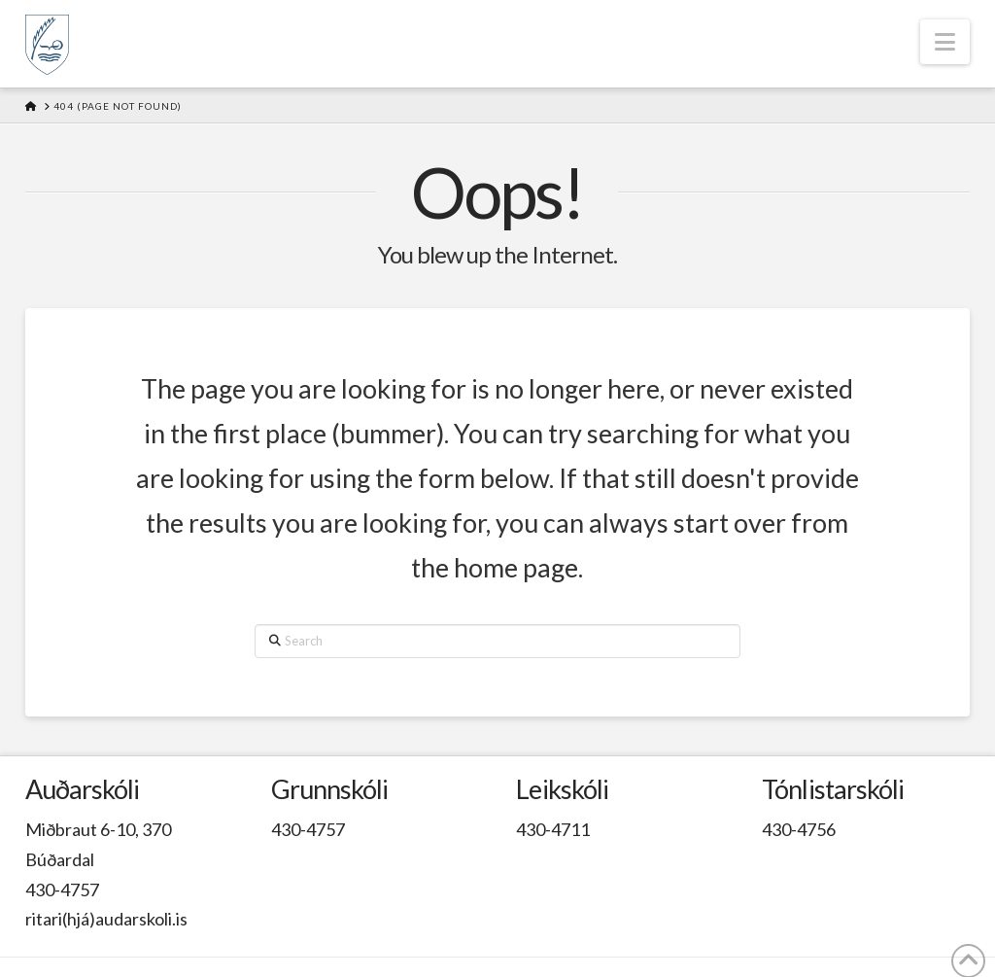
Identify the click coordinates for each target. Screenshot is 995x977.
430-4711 (553, 829)
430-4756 (799, 829)
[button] (945, 41)
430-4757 (62, 889)
